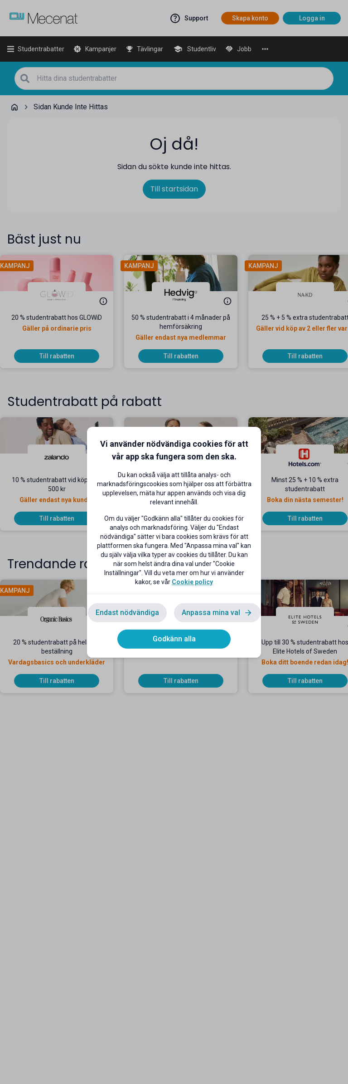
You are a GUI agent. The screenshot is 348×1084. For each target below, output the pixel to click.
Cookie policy (192, 582)
